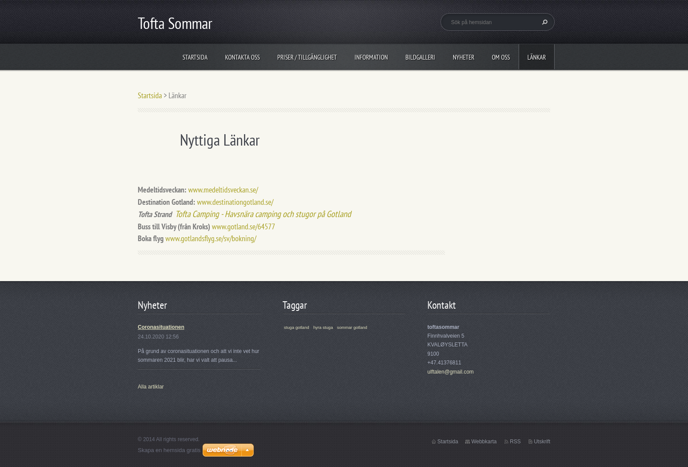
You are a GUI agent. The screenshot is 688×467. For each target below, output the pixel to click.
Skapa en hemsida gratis (169, 450)
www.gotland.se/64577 (243, 226)
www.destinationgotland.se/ (235, 202)
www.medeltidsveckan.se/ (223, 190)
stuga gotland (296, 327)
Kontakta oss (242, 57)
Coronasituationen (161, 327)
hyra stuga (323, 327)
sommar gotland (352, 327)
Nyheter (463, 57)
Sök (543, 22)
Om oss (501, 57)
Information (371, 57)
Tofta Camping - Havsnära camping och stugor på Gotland (263, 214)
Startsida (195, 57)
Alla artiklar (151, 387)
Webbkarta (484, 441)
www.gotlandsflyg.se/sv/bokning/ (210, 238)
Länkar (536, 57)
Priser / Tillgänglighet (307, 57)
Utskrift (542, 441)
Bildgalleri (420, 57)
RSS (515, 441)
